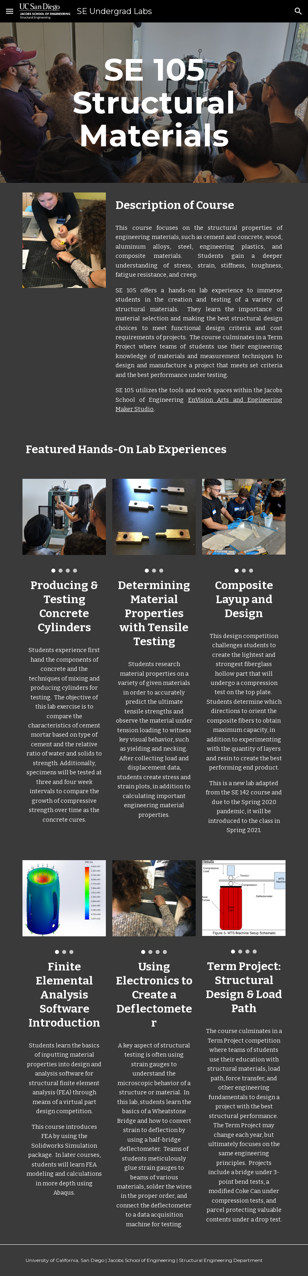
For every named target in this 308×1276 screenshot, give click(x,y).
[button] (9, 11)
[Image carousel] (63, 526)
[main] (153, 102)
